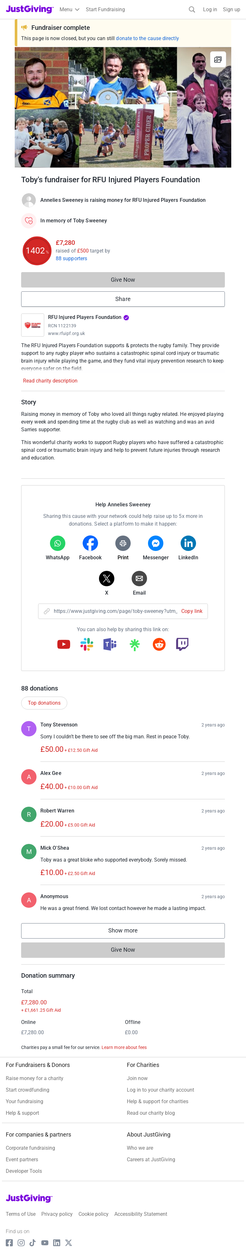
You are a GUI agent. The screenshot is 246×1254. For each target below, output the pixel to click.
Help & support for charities (157, 1101)
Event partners (22, 1159)
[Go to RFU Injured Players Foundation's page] (32, 325)
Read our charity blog (151, 1113)
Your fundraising (24, 1101)
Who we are (140, 1148)
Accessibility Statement (140, 1214)
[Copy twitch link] (182, 645)
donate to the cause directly (147, 38)
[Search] (192, 9)
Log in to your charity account (160, 1090)
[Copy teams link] (109, 645)
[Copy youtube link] (63, 645)
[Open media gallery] (123, 107)
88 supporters (71, 258)
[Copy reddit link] (159, 645)
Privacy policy (57, 1214)
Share (122, 299)
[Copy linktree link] (135, 646)
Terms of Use (21, 1214)
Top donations (44, 703)
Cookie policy (93, 1214)
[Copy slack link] (86, 645)
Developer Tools (24, 1171)
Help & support (22, 1113)
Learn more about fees (124, 1047)
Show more (129, 932)
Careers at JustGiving (151, 1159)
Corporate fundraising (30, 1148)
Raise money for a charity (34, 1078)
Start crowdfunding (27, 1090)
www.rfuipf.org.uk (66, 333)
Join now (137, 1078)
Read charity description (50, 381)
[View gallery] (218, 59)
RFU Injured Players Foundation (88, 317)
